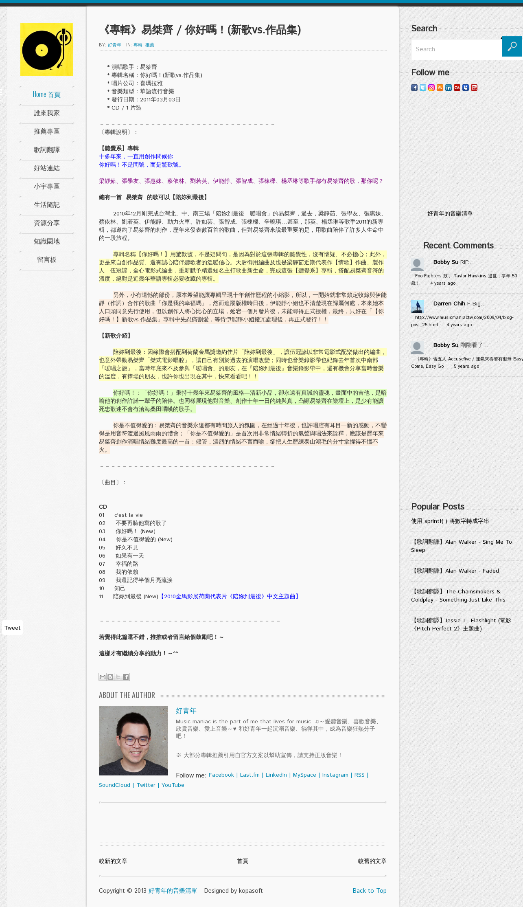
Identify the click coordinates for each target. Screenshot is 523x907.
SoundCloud (114, 785)
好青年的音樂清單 (173, 891)
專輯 (137, 45)
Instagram (335, 775)
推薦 (149, 45)
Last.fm (250, 775)
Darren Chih (449, 304)
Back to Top (369, 891)
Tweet (12, 628)
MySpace (304, 775)
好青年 (114, 45)
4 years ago (442, 283)
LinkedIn (276, 775)
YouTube (173, 785)
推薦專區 (47, 131)
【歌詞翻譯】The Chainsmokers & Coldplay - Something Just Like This (458, 596)
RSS (360, 775)
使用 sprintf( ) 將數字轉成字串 (450, 521)
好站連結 (47, 167)
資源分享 (47, 222)
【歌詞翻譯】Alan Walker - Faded (455, 571)
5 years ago (466, 366)
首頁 (242, 861)
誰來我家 (47, 112)
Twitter (145, 785)
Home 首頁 (47, 94)
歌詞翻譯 (47, 149)
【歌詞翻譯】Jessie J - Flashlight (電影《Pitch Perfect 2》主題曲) (461, 625)
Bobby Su (445, 262)
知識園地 (47, 241)
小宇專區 (47, 186)
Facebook (221, 775)
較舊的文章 (372, 861)
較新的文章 (113, 861)
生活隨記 (47, 204)
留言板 (47, 259)
